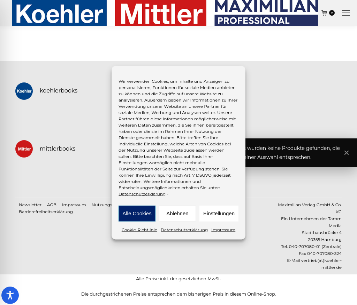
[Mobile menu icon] (346, 13)
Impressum (223, 229)
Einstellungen (219, 213)
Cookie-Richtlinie (139, 229)
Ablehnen (177, 213)
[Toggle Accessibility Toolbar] (10, 295)
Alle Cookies (136, 213)
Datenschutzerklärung (142, 193)
